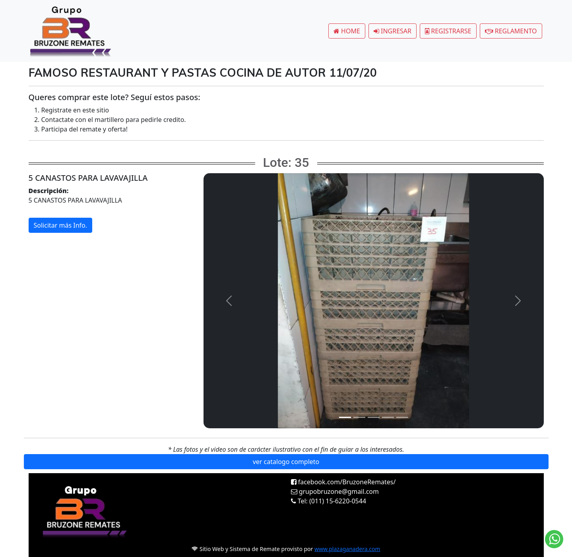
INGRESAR (392, 31)
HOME (347, 31)
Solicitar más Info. (60, 225)
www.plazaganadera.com (347, 549)
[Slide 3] (374, 417)
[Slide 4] (388, 417)
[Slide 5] (402, 417)
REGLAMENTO (511, 31)
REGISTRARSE (448, 31)
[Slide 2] (359, 417)
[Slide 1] (345, 417)
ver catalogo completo (286, 461)
